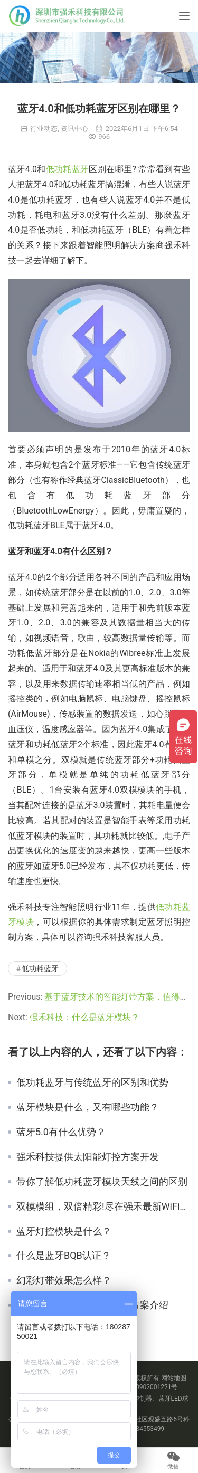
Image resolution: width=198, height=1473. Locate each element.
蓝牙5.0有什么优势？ (61, 1132)
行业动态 (44, 128)
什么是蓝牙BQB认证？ (63, 1255)
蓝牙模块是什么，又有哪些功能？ (87, 1107)
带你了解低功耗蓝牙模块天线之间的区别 (101, 1181)
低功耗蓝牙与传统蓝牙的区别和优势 (92, 1082)
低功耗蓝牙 (67, 169)
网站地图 (173, 1378)
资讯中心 (74, 128)
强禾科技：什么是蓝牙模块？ (84, 1017)
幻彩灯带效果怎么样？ (63, 1280)
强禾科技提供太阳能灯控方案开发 (87, 1157)
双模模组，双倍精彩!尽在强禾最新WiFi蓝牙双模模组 (103, 1206)
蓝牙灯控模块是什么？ (63, 1231)
